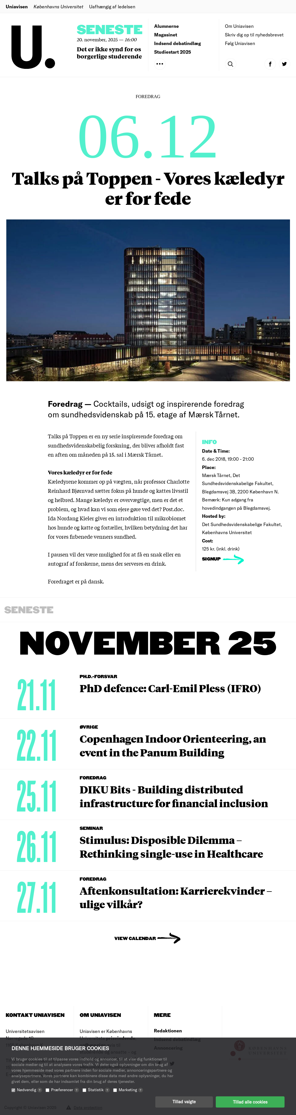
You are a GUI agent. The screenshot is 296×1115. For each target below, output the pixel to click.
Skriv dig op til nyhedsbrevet (254, 34)
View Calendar (135, 938)
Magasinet (165, 34)
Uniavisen (17, 6)
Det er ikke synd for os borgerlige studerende (109, 52)
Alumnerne (166, 26)
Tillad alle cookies (250, 1102)
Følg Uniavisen (240, 43)
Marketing (131, 1089)
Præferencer (65, 1089)
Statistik (99, 1089)
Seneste (110, 30)
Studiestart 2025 (172, 52)
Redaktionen (168, 1030)
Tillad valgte (184, 1102)
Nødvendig (29, 1089)
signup (212, 559)
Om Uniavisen (239, 26)
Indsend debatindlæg (177, 43)
